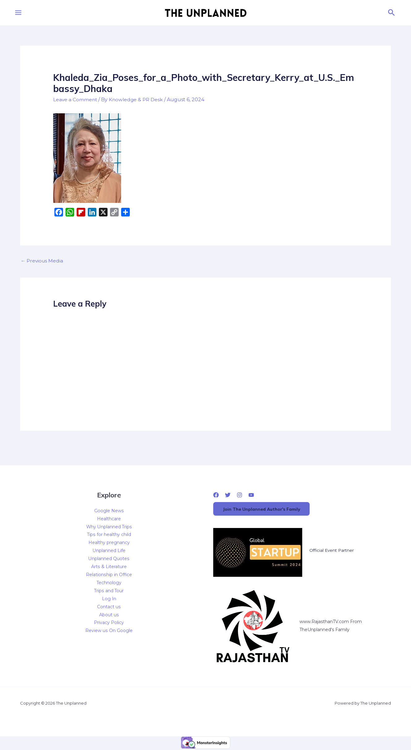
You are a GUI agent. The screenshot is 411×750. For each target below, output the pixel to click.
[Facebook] (216, 495)
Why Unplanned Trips (109, 527)
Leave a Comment (75, 100)
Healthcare (109, 519)
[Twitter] (228, 495)
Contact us (109, 607)
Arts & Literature (109, 567)
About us (109, 615)
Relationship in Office (109, 575)
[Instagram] (239, 495)
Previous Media (43, 261)
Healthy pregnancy (109, 543)
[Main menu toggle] (18, 12)
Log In (109, 599)
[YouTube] (251, 495)
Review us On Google (109, 632)
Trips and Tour (109, 591)
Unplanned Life (109, 551)
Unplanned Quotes (109, 559)
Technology (108, 583)
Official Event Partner (332, 551)
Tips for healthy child (109, 535)
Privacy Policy (109, 623)
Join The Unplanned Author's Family (264, 510)
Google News (109, 511)
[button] (391, 13)
